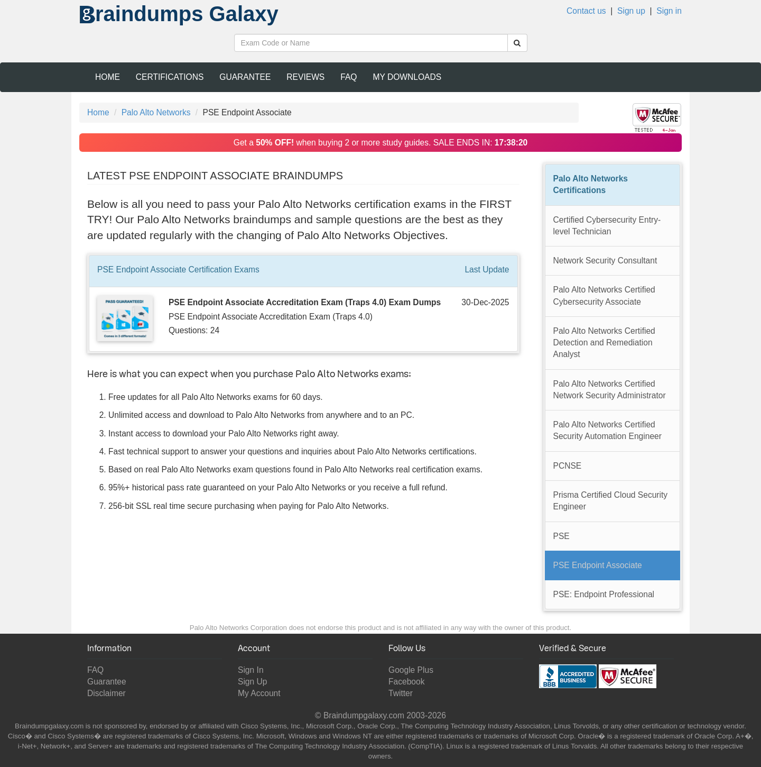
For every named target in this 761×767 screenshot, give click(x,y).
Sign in (669, 10)
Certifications (170, 76)
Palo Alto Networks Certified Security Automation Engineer (607, 430)
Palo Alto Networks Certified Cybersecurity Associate (604, 295)
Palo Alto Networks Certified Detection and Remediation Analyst (604, 342)
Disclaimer (106, 693)
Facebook (406, 681)
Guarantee (245, 76)
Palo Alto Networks (156, 112)
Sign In (251, 669)
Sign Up (252, 681)
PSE (561, 536)
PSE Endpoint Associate (597, 565)
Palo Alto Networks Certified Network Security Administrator (609, 389)
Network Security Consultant (605, 260)
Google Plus (410, 669)
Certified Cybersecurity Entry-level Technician (607, 225)
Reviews (305, 76)
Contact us (586, 10)
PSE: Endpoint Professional (604, 594)
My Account (259, 693)
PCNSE (567, 465)
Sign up (631, 10)
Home (107, 76)
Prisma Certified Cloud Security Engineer (610, 500)
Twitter (400, 693)
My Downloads (407, 76)
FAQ (348, 76)
